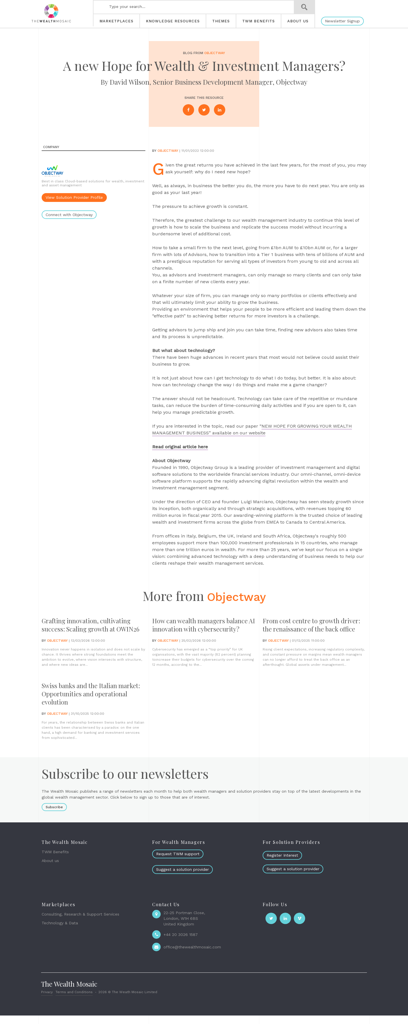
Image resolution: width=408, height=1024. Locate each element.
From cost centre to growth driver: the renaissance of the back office (308, 629)
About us (50, 869)
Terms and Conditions (74, 1000)
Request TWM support (177, 862)
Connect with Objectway (69, 214)
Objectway (214, 53)
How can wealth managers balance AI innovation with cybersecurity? (192, 629)
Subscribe (54, 816)
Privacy (47, 1000)
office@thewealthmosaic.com (192, 955)
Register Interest (282, 864)
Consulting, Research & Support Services (80, 923)
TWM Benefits (55, 860)
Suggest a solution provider (182, 878)
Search (304, 7)
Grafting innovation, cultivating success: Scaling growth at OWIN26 (90, 629)
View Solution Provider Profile (74, 197)
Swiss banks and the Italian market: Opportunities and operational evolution (83, 702)
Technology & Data (60, 931)
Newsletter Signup (342, 21)
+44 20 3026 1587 (180, 943)
